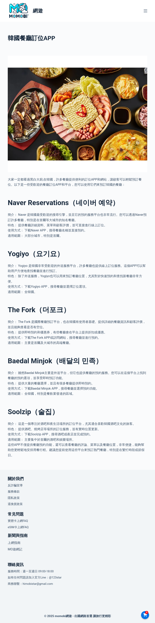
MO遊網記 (15, 549)
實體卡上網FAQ (18, 521)
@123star (55, 577)
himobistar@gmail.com (38, 584)
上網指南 (14, 543)
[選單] (145, 11)
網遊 (38, 11)
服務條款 (14, 491)
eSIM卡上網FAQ (18, 527)
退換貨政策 (15, 504)
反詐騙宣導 (15, 485)
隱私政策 (14, 498)
